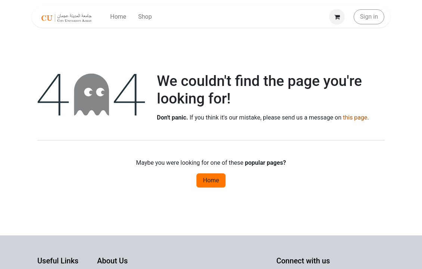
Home (211, 180)
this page (355, 117)
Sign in (369, 16)
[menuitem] (118, 16)
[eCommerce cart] (337, 17)
